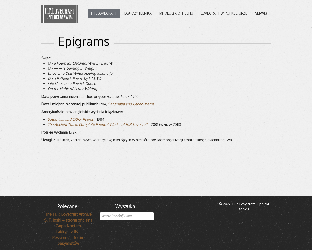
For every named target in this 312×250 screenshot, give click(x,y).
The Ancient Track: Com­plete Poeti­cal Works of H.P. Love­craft (98, 124)
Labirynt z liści (68, 231)
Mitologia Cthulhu (176, 13)
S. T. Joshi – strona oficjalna (68, 220)
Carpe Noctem (68, 225)
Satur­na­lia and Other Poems (131, 104)
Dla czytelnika (138, 13)
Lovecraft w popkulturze (224, 13)
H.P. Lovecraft (104, 13)
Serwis (261, 13)
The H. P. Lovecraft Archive (68, 214)
